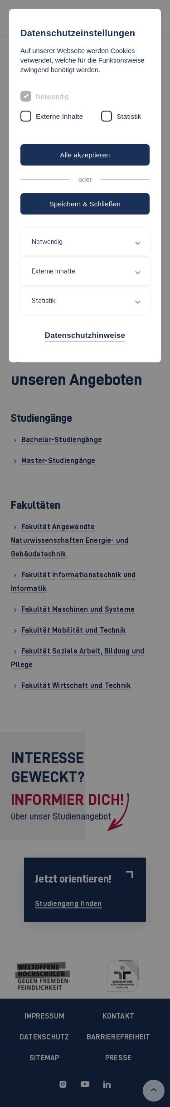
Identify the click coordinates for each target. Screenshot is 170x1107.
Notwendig (52, 96)
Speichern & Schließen (85, 204)
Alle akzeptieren (85, 155)
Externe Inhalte (59, 116)
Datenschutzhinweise (85, 335)
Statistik (129, 116)
